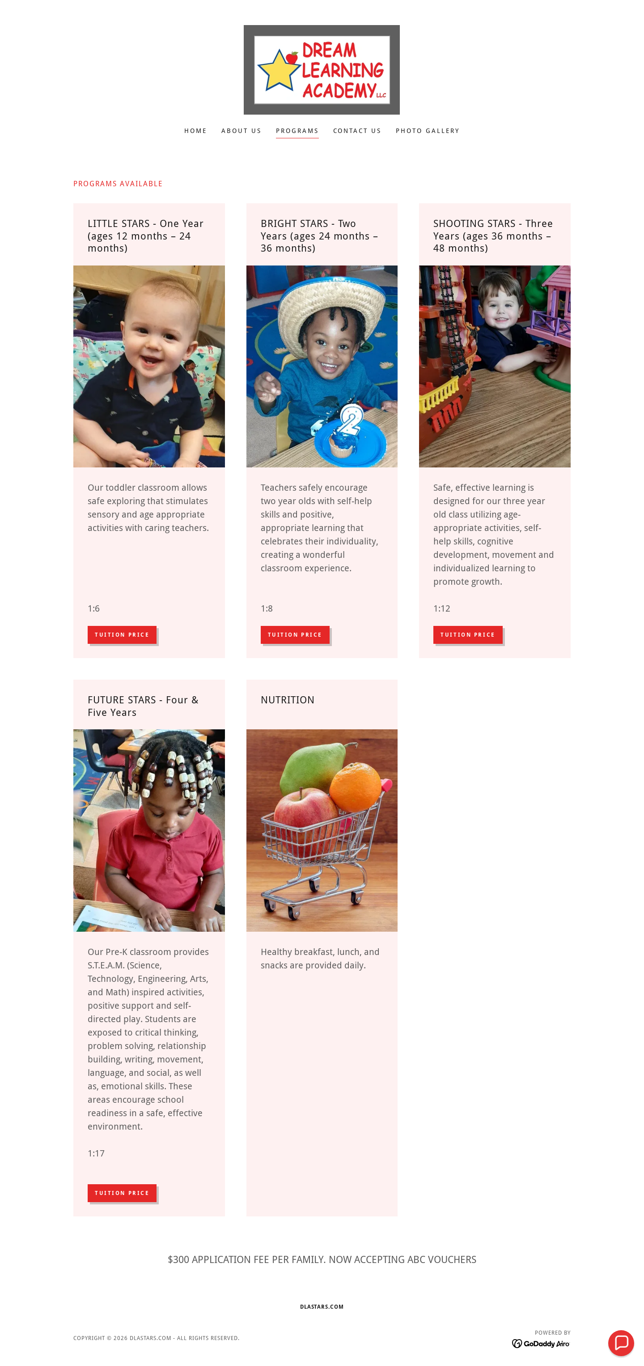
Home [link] (195, 130)
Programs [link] (297, 130)
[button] (621, 1343)
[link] (322, 69)
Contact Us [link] (357, 130)
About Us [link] (241, 130)
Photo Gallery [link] (428, 130)
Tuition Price (122, 635)
